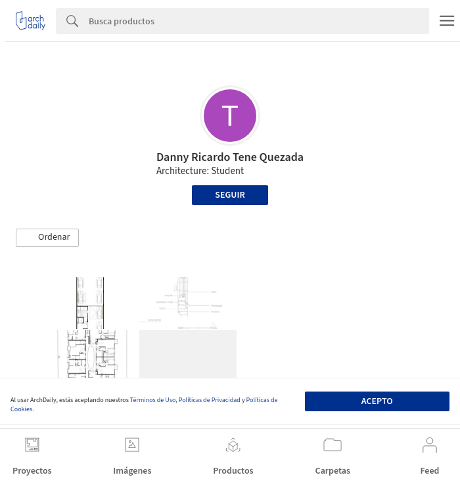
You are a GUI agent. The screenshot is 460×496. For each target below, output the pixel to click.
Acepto (377, 401)
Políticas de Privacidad (210, 400)
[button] (47, 238)
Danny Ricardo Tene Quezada (230, 157)
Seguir (229, 195)
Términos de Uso (152, 400)
